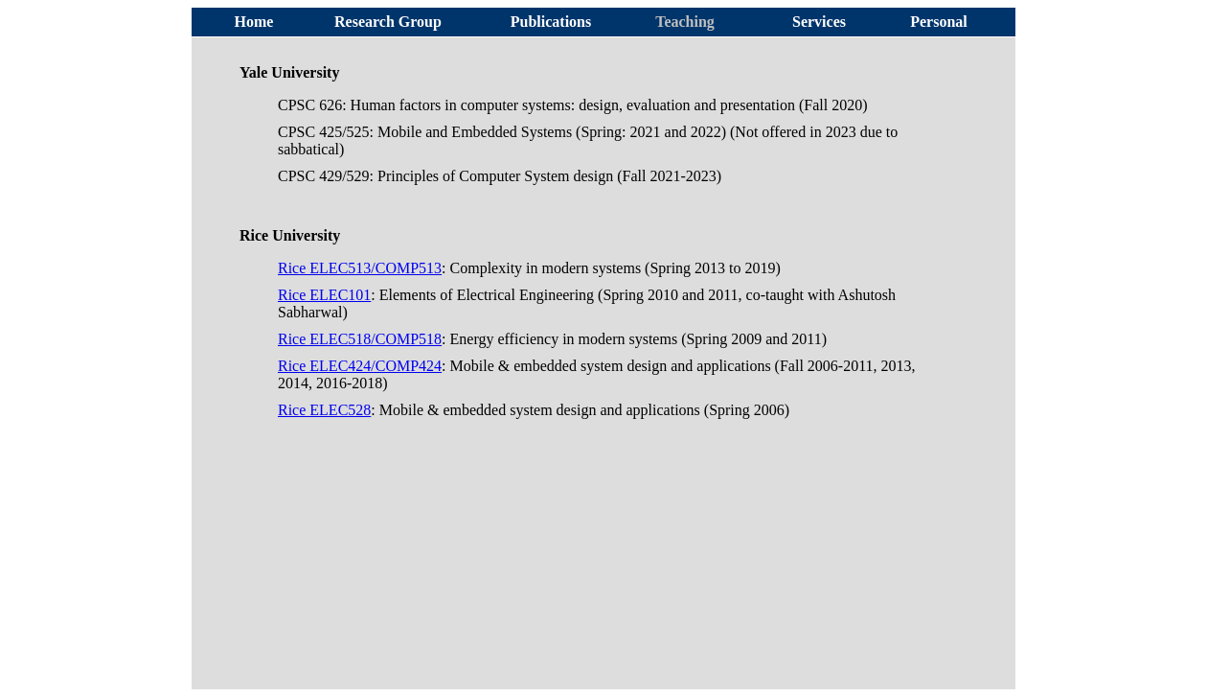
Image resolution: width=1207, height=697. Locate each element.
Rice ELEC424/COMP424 (360, 366)
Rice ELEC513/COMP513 (360, 268)
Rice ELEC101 (324, 295)
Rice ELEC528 (324, 410)
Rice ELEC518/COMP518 (360, 339)
